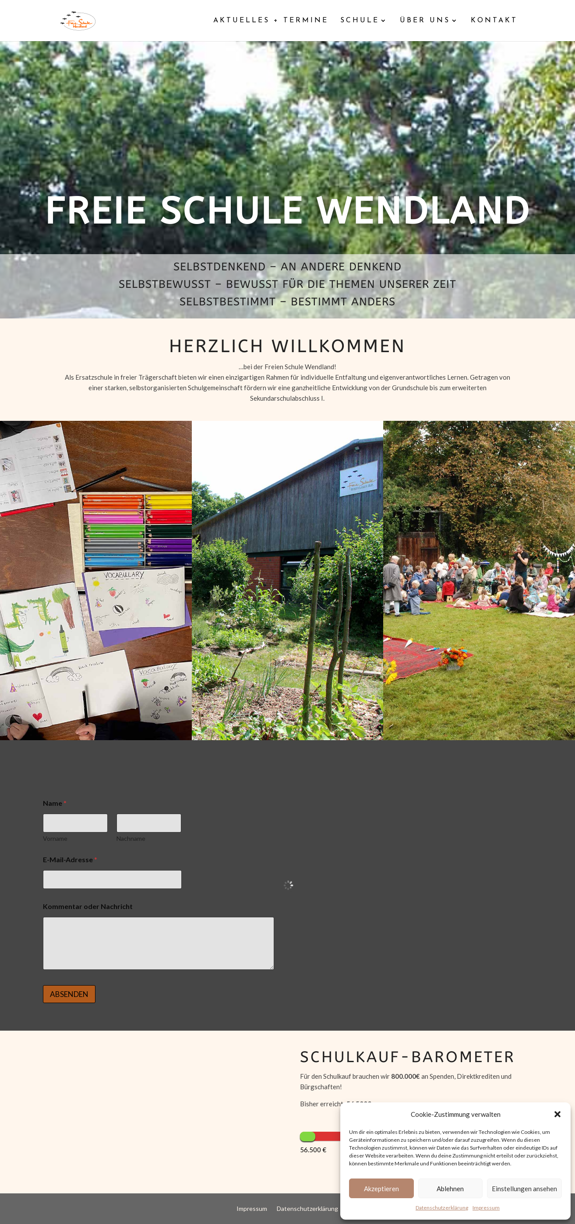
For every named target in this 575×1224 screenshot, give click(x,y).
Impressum (486, 1207)
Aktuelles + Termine (270, 20)
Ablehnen (450, 1189)
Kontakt (494, 20)
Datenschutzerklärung (442, 1207)
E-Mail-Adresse (70, 859)
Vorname (55, 838)
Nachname (131, 838)
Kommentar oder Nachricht (88, 906)
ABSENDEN (69, 994)
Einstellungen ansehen (524, 1189)
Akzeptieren (381, 1189)
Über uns (425, 20)
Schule (359, 20)
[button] (557, 1114)
